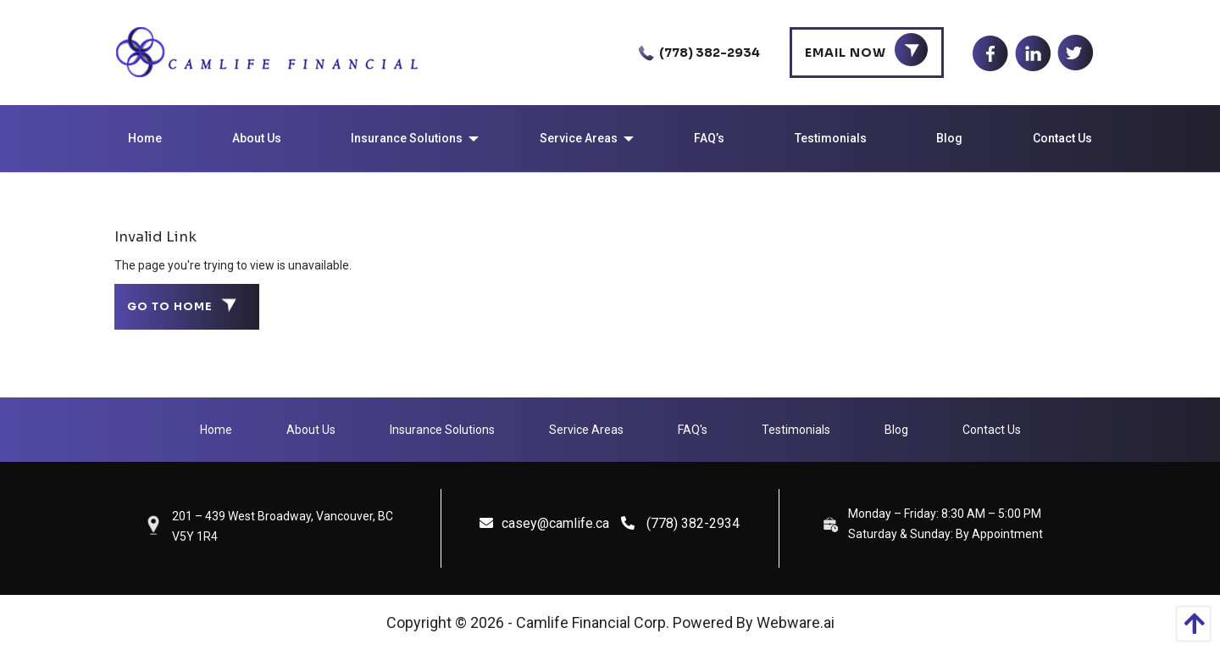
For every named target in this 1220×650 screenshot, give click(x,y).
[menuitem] (144, 138)
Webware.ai (796, 622)
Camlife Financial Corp (591, 622)
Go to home (170, 307)
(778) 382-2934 (696, 52)
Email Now (845, 52)
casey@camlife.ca (544, 523)
